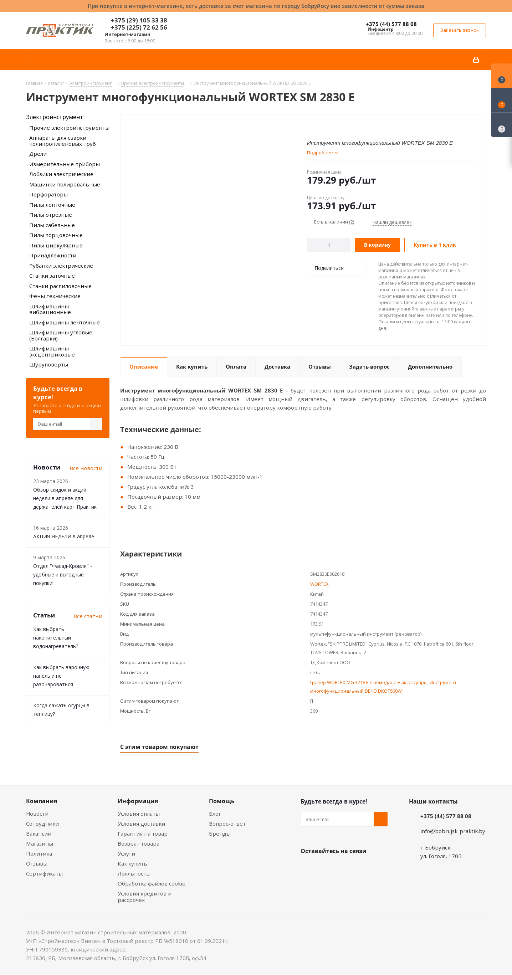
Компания (41, 801)
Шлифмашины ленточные (64, 322)
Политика (39, 853)
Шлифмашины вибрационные (50, 309)
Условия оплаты (139, 813)
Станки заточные (52, 275)
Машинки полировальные (64, 184)
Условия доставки (141, 823)
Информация (138, 801)
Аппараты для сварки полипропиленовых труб (62, 140)
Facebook (325, 868)
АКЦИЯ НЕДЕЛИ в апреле (63, 536)
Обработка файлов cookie (151, 883)
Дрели (38, 153)
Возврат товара (138, 843)
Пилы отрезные (50, 214)
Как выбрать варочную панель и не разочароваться (61, 676)
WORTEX (319, 584)
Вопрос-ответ (227, 823)
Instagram (343, 868)
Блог (215, 813)
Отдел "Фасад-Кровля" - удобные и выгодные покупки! (62, 574)
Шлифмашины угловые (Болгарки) (60, 335)
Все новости (86, 468)
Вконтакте (308, 868)
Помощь (222, 801)
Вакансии (38, 833)
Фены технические (55, 295)
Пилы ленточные (52, 204)
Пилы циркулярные (56, 245)
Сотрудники (42, 823)
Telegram (361, 868)
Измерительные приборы (64, 164)
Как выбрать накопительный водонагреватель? (55, 638)
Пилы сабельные (52, 225)
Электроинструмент (54, 117)
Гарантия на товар (143, 833)
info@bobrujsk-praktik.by (452, 831)
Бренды (220, 833)
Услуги (126, 853)
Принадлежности (52, 255)
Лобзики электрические (61, 174)
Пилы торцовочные (56, 234)
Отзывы (36, 863)
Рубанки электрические (61, 265)
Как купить (132, 863)
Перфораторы (48, 194)
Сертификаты (44, 873)
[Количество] (329, 245)
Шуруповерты (48, 364)
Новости (37, 813)
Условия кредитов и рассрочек (144, 896)
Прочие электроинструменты (69, 127)
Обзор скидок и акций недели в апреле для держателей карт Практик (65, 498)
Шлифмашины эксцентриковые (52, 351)
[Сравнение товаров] (501, 125)
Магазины (39, 843)
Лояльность (134, 873)
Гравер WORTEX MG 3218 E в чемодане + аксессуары (368, 682)
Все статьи (87, 616)
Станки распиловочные (60, 285)
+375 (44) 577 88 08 (391, 24)
